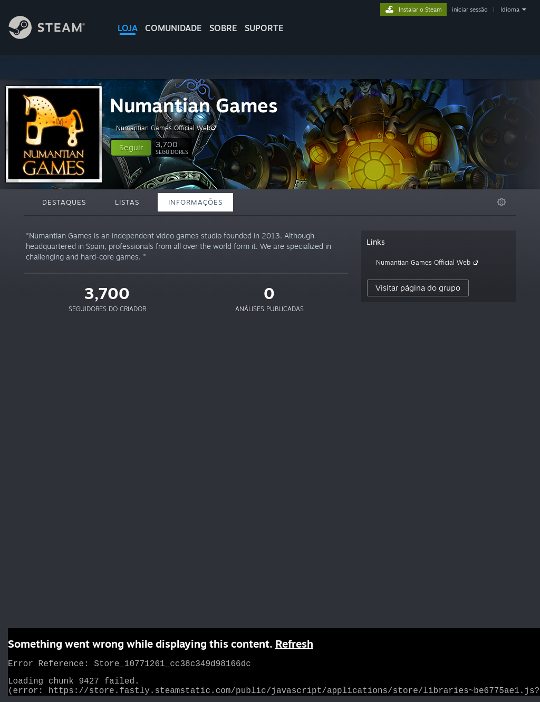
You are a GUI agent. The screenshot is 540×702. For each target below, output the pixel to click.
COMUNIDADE (173, 28)
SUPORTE (264, 28)
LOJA (128, 28)
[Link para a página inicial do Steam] (54, 36)
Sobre (223, 28)
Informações (195, 202)
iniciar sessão (470, 9)
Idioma (509, 9)
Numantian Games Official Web (167, 127)
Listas (127, 202)
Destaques (64, 202)
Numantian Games (194, 105)
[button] (131, 147)
